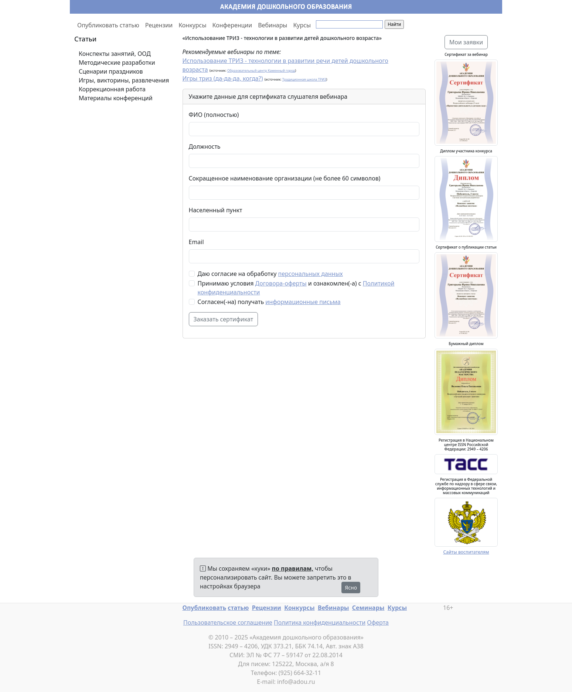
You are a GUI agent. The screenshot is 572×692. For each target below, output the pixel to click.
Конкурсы (192, 25)
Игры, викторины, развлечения (124, 80)
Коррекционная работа (112, 89)
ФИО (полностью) (214, 115)
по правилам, (292, 568)
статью (238, 608)
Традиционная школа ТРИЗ (304, 79)
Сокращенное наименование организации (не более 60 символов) (285, 178)
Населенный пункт (215, 210)
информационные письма (302, 302)
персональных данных (310, 274)
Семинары (368, 608)
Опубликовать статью (108, 25)
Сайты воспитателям (466, 552)
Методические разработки (117, 62)
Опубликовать (205, 608)
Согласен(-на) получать (269, 302)
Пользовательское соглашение (227, 622)
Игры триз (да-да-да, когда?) (223, 78)
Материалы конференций (116, 98)
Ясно (351, 587)
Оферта (378, 622)
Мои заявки (466, 42)
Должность (205, 146)
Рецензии (159, 25)
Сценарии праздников (111, 71)
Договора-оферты (281, 283)
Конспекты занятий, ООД (115, 54)
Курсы (302, 25)
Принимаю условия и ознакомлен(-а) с (296, 287)
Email (196, 242)
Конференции (232, 25)
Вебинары (272, 25)
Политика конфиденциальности (319, 622)
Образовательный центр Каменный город (261, 70)
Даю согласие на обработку (270, 274)
